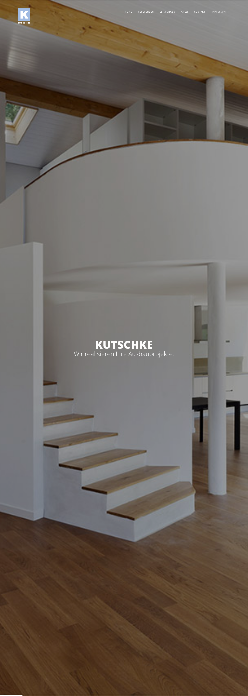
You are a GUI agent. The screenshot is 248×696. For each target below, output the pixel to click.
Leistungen (167, 11)
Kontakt (199, 11)
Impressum (218, 11)
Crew (184, 11)
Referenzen (146, 11)
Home (128, 11)
